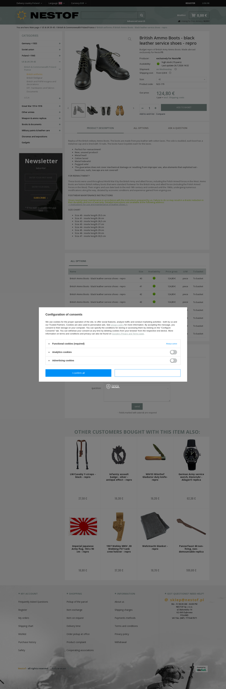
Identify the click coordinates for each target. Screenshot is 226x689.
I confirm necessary (78, 372)
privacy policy (117, 325)
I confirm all (147, 372)
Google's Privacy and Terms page (128, 333)
